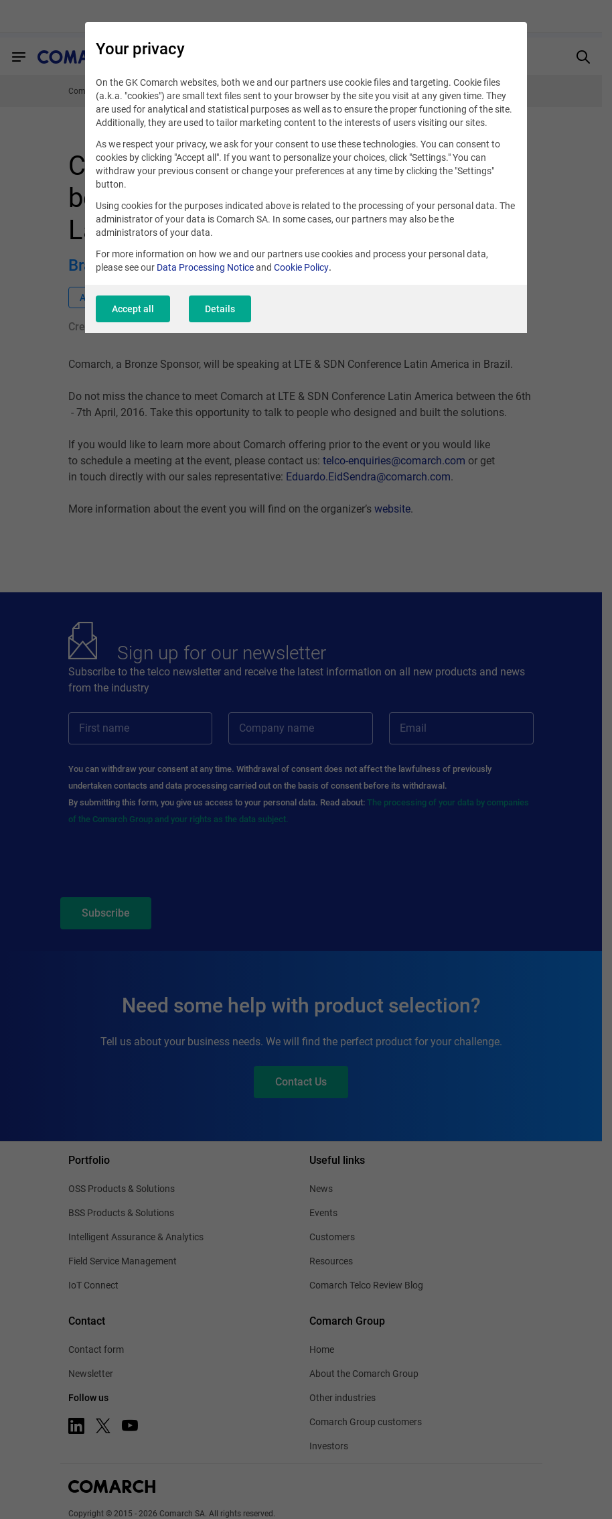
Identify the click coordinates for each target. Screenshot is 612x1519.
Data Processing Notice (205, 267)
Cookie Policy (301, 267)
